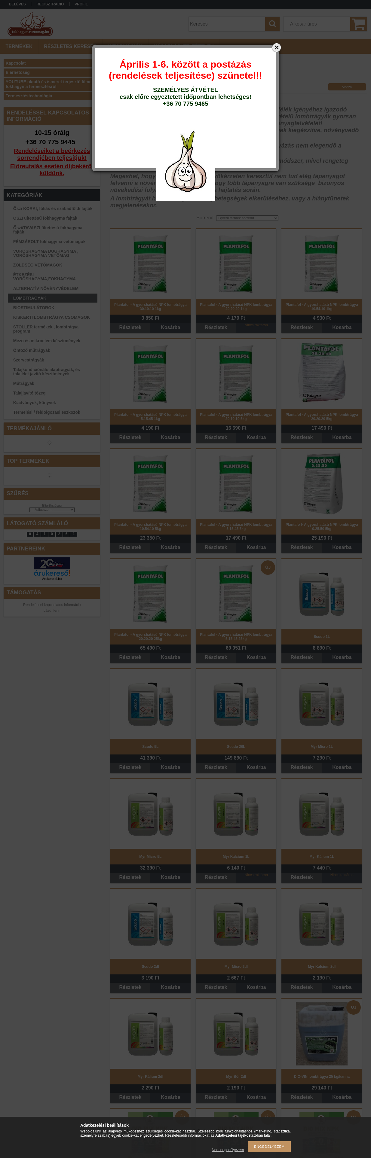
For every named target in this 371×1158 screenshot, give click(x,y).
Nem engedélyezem (228, 1150)
